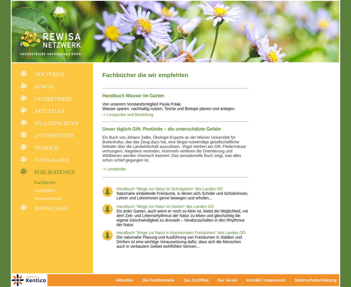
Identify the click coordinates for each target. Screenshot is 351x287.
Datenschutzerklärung (316, 280)
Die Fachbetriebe (158, 280)
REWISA (44, 87)
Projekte (46, 148)
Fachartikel (44, 190)
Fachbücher (45, 182)
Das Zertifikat (196, 280)
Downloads (50, 208)
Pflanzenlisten (56, 123)
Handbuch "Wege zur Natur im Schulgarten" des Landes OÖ (170, 189)
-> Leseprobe (114, 169)
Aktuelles (49, 111)
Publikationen (54, 172)
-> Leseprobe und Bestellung (127, 114)
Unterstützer (54, 136)
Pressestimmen (48, 198)
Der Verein (49, 74)
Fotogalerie (52, 160)
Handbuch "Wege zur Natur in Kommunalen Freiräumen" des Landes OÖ (181, 232)
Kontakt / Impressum (267, 280)
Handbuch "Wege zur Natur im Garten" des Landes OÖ (165, 206)
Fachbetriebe (53, 99)
